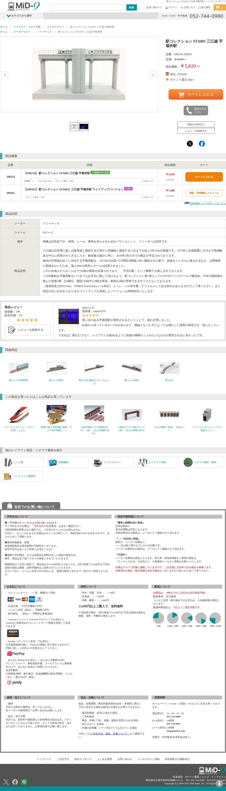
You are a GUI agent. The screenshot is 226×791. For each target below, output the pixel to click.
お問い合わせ (124, 759)
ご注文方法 (63, 759)
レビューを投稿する (30, 329)
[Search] (88, 7)
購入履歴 (204, 8)
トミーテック (44, 31)
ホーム (3, 26)
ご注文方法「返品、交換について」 (110, 733)
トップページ (44, 759)
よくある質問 (104, 759)
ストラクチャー (55, 26)
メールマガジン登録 (148, 759)
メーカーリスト (22, 31)
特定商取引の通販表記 (177, 759)
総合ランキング (83, 759)
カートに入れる (196, 95)
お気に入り (187, 8)
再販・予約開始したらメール (204, 193)
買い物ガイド (153, 8)
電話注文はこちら (196, 110)
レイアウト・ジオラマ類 (27, 26)
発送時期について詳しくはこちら (207, 203)
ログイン (171, 8)
